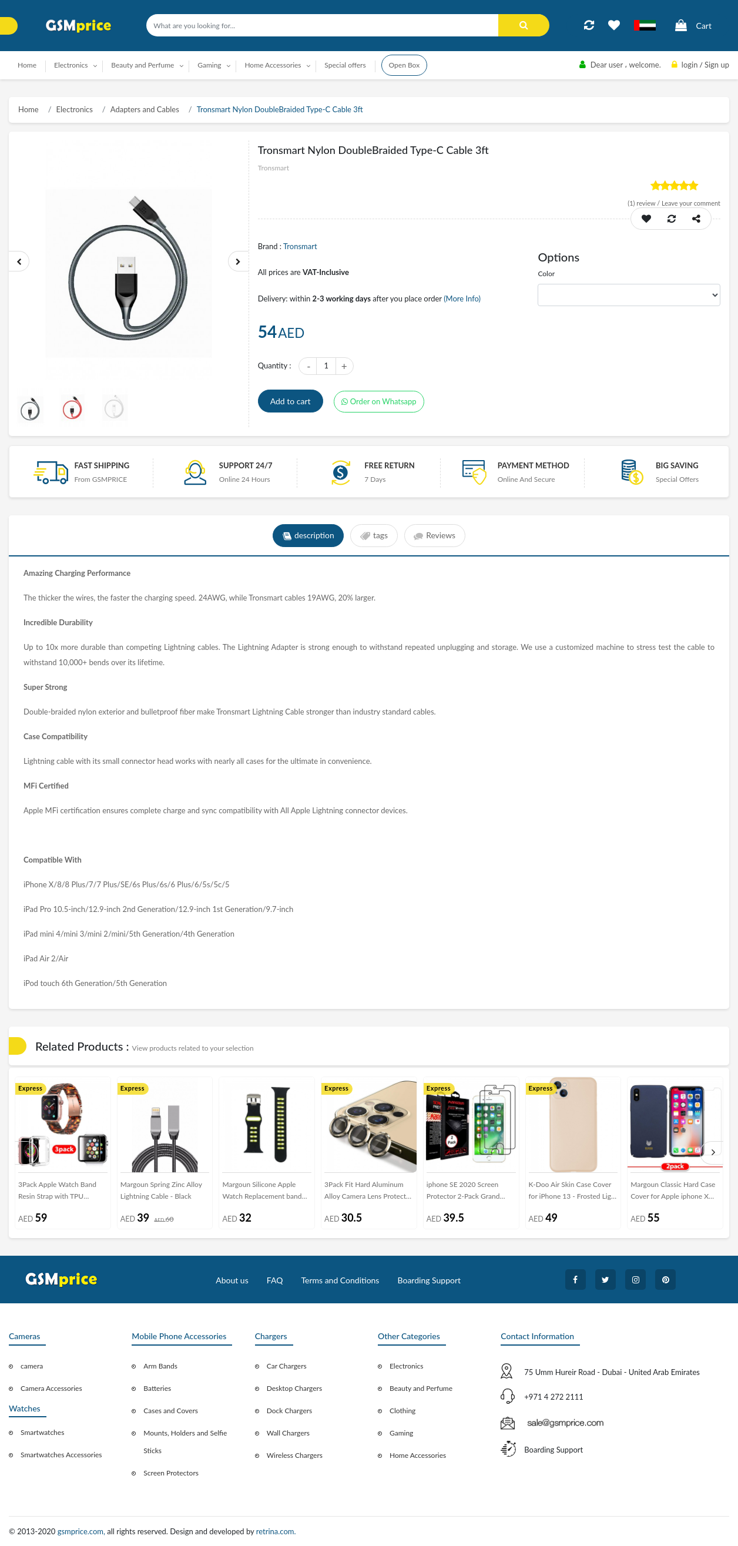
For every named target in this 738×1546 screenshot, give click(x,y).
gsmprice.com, (83, 1531)
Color (546, 273)
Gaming (401, 1432)
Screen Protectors (171, 1472)
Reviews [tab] (435, 536)
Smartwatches (42, 1432)
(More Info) (462, 298)
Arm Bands (160, 1365)
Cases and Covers (170, 1410)
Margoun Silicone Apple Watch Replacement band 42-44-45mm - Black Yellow (265, 1192)
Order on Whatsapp (379, 401)
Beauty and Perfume (421, 1388)
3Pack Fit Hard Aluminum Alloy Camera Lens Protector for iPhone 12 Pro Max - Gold (368, 1192)
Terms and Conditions (340, 1280)
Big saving (677, 465)
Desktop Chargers (294, 1388)
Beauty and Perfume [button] (142, 65)
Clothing (402, 1410)
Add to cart (290, 401)
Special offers (344, 65)
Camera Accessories (51, 1388)
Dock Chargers (290, 1410)
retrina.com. (276, 1531)
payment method (533, 465)
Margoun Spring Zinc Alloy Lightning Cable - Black (161, 1190)
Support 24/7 (246, 465)
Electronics (74, 109)
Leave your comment (691, 203)
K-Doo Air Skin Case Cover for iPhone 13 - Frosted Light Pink (573, 1192)
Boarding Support (429, 1280)
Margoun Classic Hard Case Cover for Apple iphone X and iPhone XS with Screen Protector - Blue (672, 1192)
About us (232, 1280)
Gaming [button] (209, 65)
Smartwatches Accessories (61, 1454)
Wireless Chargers (295, 1455)
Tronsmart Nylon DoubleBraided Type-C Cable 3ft (280, 109)
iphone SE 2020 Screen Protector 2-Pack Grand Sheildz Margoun (463, 1192)
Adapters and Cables (144, 109)
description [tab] (307, 536)
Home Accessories (418, 1455)
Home (27, 65)
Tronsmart (300, 246)
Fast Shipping (102, 465)
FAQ (275, 1280)
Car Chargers (287, 1365)
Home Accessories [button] (272, 65)
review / (645, 203)
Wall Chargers (288, 1432)
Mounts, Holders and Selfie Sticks (185, 1441)
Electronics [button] (71, 65)
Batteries (157, 1388)
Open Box (404, 65)
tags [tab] (374, 536)
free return (389, 465)
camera (32, 1365)
